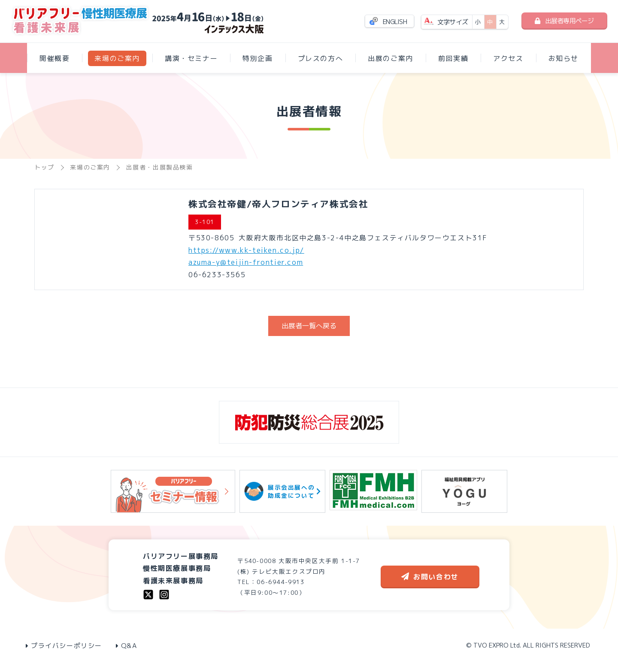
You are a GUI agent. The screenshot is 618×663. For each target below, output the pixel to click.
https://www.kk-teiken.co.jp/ (246, 250)
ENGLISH (395, 21)
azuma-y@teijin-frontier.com (245, 262)
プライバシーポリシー (64, 645)
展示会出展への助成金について (282, 491)
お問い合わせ (430, 576)
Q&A (126, 645)
